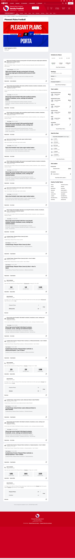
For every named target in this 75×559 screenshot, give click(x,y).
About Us (12, 542)
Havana (52, 192)
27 (38, 491)
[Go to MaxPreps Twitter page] (42, 538)
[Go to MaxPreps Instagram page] (37, 538)
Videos (29, 13)
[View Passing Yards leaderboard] (66, 168)
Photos (47, 13)
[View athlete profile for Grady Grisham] (61, 92)
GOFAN (8, 0)
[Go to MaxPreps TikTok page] (29, 538)
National (52, 76)
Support (62, 542)
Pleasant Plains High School (37, 517)
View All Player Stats (60, 128)
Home (17, 13)
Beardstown (53, 188)
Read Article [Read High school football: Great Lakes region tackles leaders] (7, 156)
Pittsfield (26, 470)
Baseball (17, 3)
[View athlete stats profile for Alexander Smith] (56, 168)
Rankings (42, 13)
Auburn (52, 186)
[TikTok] (61, 1)
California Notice (45, 542)
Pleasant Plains (10, 305)
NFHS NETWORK (14, 0)
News (51, 13)
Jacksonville (53, 193)
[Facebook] (72, 1)
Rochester (63, 188)
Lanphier (52, 195)
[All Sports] (44, 3)
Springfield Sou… (64, 195)
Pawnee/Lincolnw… (65, 184)
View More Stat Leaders (60, 177)
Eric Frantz (8, 94)
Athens (52, 184)
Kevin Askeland (9, 69)
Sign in (70, 3)
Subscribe (24, 542)
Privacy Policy (30, 542)
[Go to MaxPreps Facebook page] (46, 538)
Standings (37, 13)
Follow (35, 7)
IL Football (12, 16)
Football (12, 3)
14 (38, 495)
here (68, 136)
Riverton (62, 186)
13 (38, 387)
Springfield (63, 193)
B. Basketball (24, 3)
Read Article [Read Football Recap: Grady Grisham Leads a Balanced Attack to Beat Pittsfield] (7, 417)
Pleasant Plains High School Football (22, 16)
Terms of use (37, 542)
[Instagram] (67, 1)
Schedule (21, 13)
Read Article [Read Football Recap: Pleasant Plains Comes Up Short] (7, 253)
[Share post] (46, 81)
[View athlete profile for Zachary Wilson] (61, 110)
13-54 (13, 383)
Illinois (52, 79)
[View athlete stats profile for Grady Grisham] (56, 174)
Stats (33, 13)
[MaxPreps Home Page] (5, 16)
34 (38, 308)
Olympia (25, 365)
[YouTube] (64, 1)
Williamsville (26, 283)
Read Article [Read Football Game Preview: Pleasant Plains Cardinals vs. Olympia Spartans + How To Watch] (7, 462)
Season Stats (12, 291)
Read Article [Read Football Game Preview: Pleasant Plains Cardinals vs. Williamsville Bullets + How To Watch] (7, 357)
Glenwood (53, 190)
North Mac (53, 199)
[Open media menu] (65, 3)
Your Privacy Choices (54, 542)
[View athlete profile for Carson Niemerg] (61, 98)
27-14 (22, 487)
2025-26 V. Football (9, 13)
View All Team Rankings (60, 84)
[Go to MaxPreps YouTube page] (33, 538)
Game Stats (7, 291)
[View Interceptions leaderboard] (66, 174)
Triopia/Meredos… (64, 197)
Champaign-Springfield (55, 81)
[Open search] (62, 3)
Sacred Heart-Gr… (64, 192)
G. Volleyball (39, 3)
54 (38, 391)
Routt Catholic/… (64, 190)
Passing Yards (53, 166)
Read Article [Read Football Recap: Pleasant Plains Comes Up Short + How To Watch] (7, 275)
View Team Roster (60, 159)
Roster (26, 13)
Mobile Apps (17, 542)
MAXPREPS (3, 0)
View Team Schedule (61, 67)
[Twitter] (69, 1)
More (54, 13)
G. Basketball (32, 3)
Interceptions (53, 171)
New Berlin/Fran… (54, 197)
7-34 (15, 300)
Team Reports (8, 242)
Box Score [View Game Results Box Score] (6, 312)
